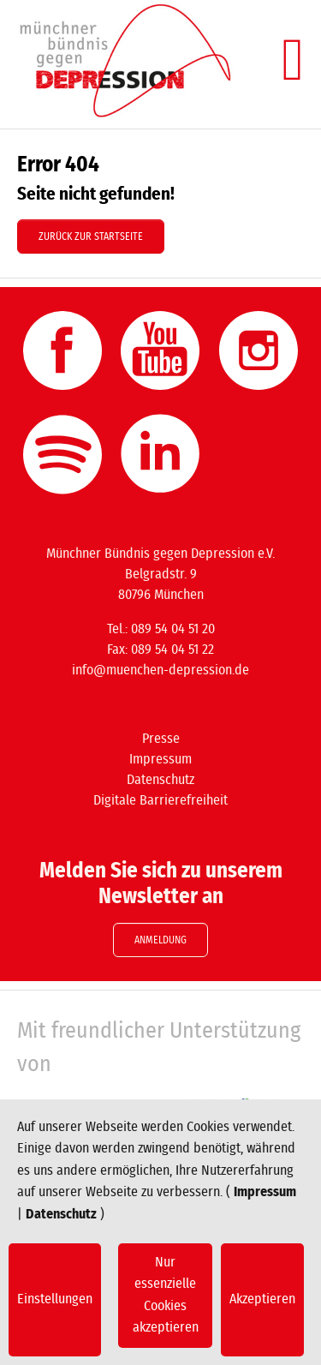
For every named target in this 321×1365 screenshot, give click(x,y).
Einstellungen (54, 1299)
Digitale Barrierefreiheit (160, 800)
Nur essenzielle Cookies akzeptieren (166, 1295)
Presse (161, 738)
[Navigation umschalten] (293, 60)
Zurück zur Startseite (91, 236)
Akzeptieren (262, 1299)
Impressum (265, 1192)
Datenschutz (61, 1214)
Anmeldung (160, 940)
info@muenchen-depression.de (160, 670)
